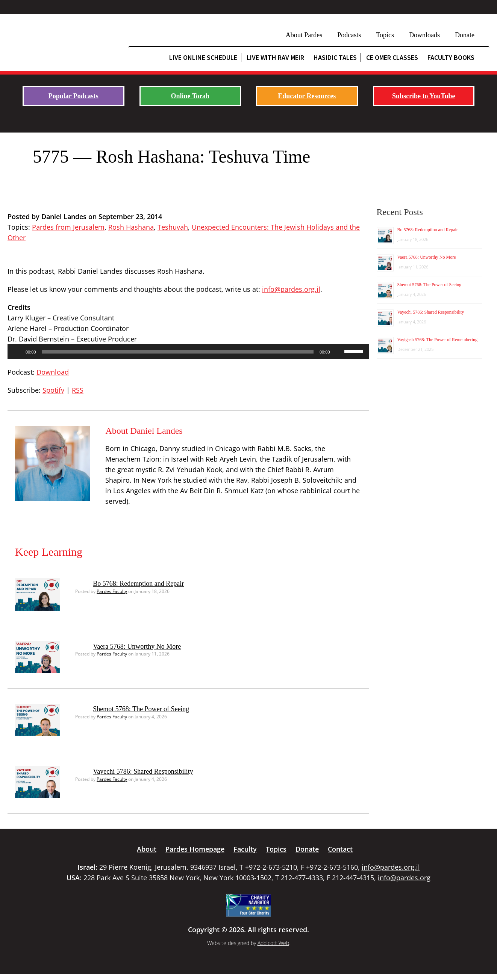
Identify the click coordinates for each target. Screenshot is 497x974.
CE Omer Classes (392, 57)
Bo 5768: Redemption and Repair (138, 583)
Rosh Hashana (131, 227)
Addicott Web (273, 943)
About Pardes (304, 35)
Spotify (53, 390)
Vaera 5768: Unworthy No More (137, 646)
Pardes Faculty (112, 591)
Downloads (424, 35)
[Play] (17, 351)
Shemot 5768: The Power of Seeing (141, 709)
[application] (188, 351)
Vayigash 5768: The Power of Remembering (437, 339)
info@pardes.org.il (291, 289)
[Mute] (338, 351)
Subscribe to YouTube (423, 96)
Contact (340, 849)
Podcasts (349, 35)
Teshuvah (173, 227)
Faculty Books (450, 57)
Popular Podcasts (73, 96)
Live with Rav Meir (275, 57)
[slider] (178, 352)
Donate (464, 35)
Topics (385, 35)
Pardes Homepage (194, 849)
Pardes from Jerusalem (68, 227)
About (146, 849)
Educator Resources (307, 96)
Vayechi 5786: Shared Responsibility (143, 771)
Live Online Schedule (203, 57)
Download (52, 371)
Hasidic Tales (335, 57)
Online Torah (190, 96)
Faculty (245, 849)
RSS (77, 390)
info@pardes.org (404, 877)
